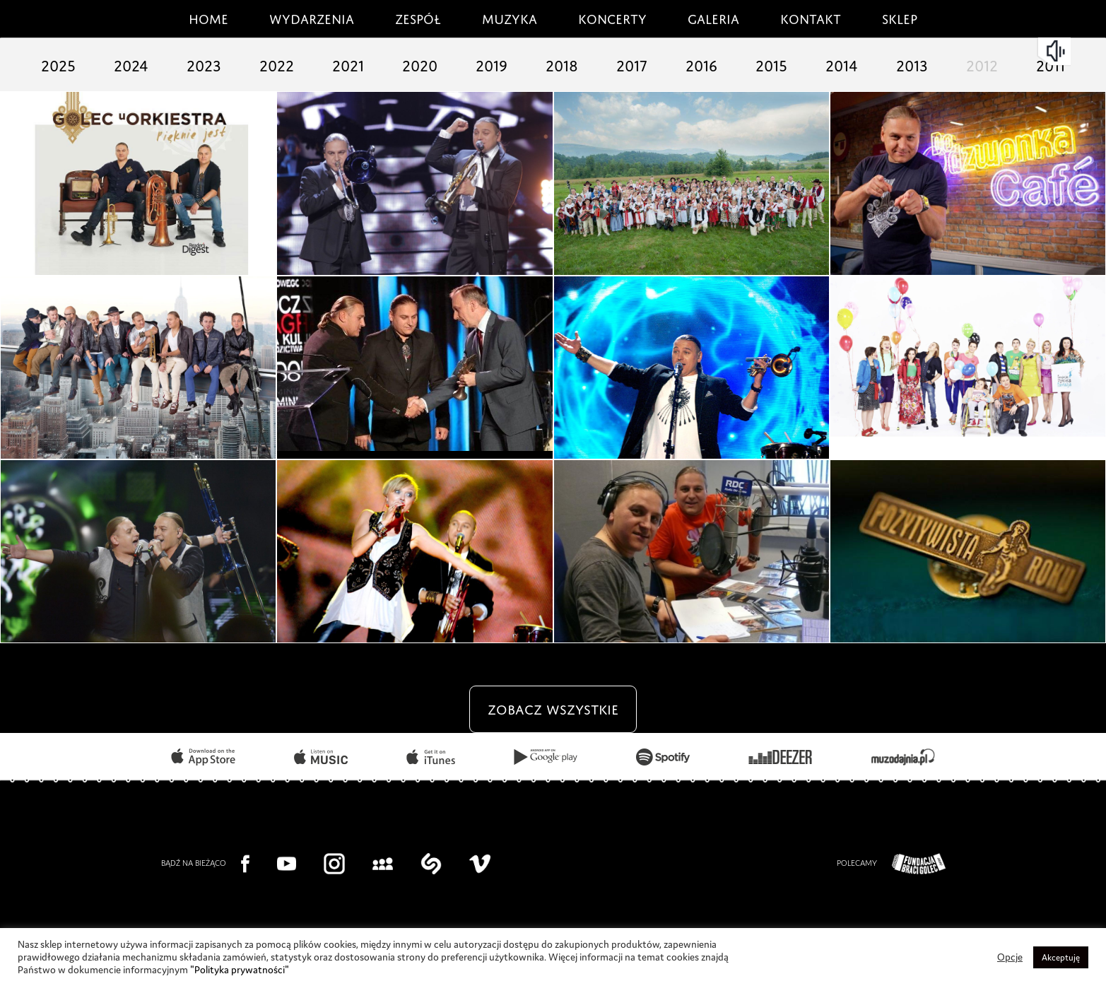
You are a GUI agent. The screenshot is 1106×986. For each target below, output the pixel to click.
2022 (276, 63)
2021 (348, 63)
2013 (912, 63)
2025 (58, 63)
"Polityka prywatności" (239, 969)
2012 (982, 63)
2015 (771, 63)
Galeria (713, 17)
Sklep (899, 17)
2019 (491, 63)
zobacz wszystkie (553, 707)
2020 (419, 63)
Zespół (418, 17)
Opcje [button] (1010, 957)
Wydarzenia (311, 17)
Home (208, 17)
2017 (631, 63)
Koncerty (612, 17)
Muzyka (509, 17)
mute (1057, 50)
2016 (701, 63)
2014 (841, 63)
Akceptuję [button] (1061, 957)
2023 (204, 63)
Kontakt (810, 17)
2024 (131, 63)
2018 (562, 63)
